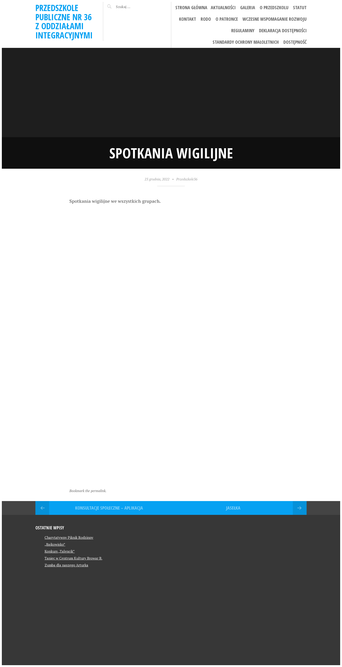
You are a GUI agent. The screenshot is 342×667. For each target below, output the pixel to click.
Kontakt (187, 19)
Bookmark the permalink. (87, 490)
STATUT (300, 7)
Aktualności (223, 7)
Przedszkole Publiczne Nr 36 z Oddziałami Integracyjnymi (64, 21)
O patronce (227, 19)
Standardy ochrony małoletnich (246, 42)
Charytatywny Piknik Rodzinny (69, 537)
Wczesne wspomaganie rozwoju (274, 19)
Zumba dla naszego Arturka (66, 565)
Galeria (247, 7)
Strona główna (191, 7)
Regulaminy (242, 30)
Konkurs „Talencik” (60, 551)
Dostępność (295, 42)
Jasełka (233, 508)
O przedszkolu (274, 7)
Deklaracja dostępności (283, 30)
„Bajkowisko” (55, 544)
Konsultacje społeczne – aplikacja (109, 508)
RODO (206, 19)
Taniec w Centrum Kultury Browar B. (73, 558)
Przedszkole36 (186, 179)
